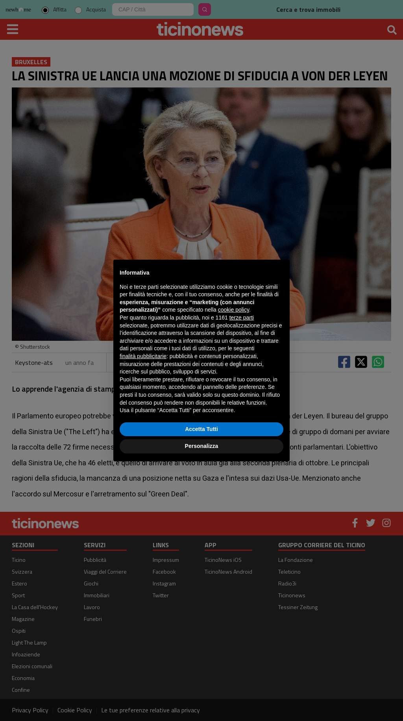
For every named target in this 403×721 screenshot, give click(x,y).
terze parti (241, 317)
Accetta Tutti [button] (201, 429)
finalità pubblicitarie (143, 356)
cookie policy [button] (233, 310)
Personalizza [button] (201, 446)
